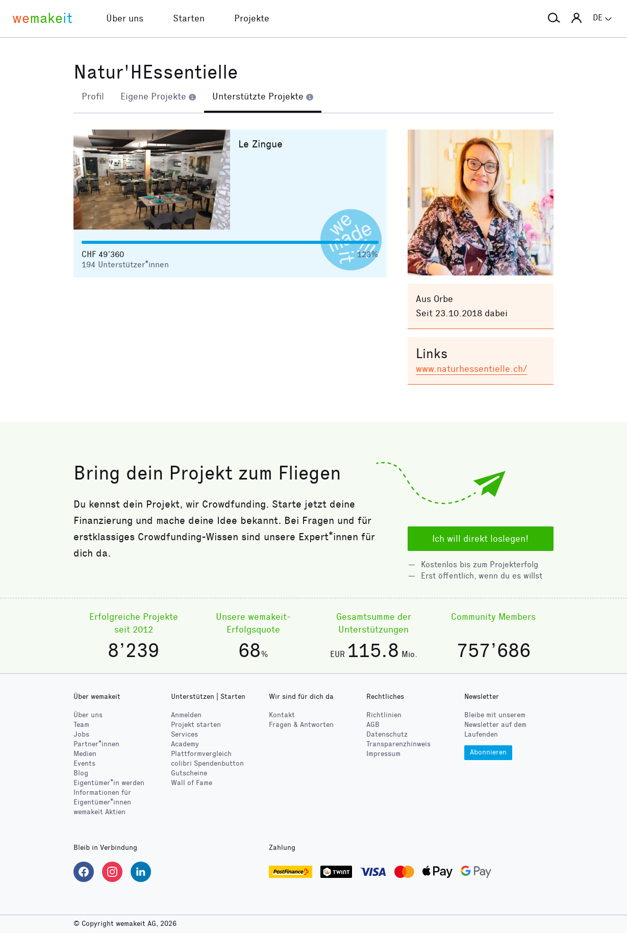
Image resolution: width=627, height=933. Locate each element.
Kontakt (282, 715)
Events (84, 763)
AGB (373, 724)
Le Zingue (260, 144)
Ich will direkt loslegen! (480, 538)
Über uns (88, 715)
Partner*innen (96, 744)
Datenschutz (387, 734)
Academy (185, 744)
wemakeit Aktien (99, 812)
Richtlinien (384, 715)
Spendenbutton (207, 763)
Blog (80, 773)
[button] (554, 18)
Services (184, 734)
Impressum (383, 753)
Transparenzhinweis (398, 744)
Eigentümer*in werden (108, 782)
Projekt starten (196, 724)
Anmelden (186, 715)
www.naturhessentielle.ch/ (471, 369)
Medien (84, 753)
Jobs (81, 734)
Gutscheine (189, 773)
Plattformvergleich (201, 753)
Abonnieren (488, 752)
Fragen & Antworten (301, 724)
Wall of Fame (191, 782)
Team (81, 724)
